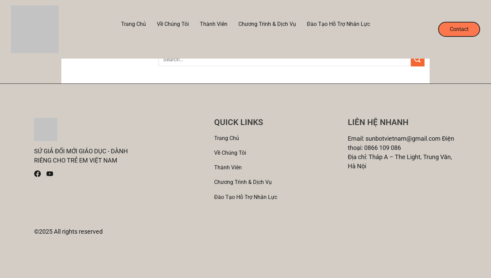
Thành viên (213, 24)
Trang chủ (133, 24)
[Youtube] (49, 173)
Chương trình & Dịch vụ (267, 24)
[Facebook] (37, 173)
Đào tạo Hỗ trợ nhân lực (338, 24)
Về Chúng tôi (173, 24)
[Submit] (418, 59)
